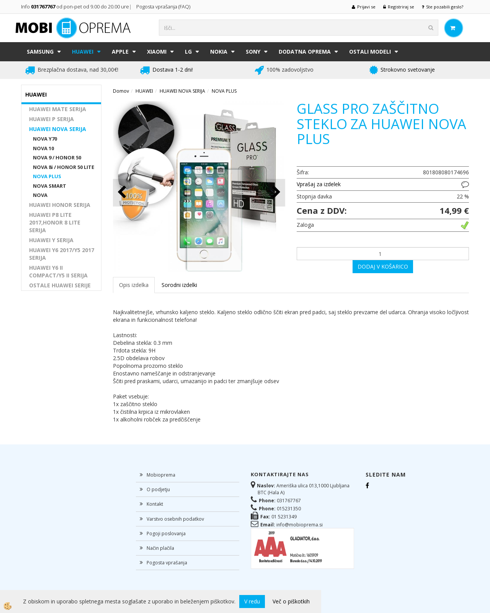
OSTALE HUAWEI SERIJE (60, 285)
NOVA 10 (43, 148)
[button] (275, 192)
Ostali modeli (370, 51)
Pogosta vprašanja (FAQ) (163, 6)
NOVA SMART (49, 185)
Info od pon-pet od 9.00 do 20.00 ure (75, 6)
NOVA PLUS (47, 176)
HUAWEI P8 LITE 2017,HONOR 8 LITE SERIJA (54, 222)
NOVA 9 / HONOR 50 (57, 157)
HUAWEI (82, 51)
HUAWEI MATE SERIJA (57, 109)
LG (188, 51)
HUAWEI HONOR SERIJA (59, 204)
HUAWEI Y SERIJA (51, 240)
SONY (253, 51)
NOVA (40, 195)
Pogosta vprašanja (167, 562)
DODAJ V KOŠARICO (383, 266)
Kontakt (155, 504)
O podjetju (158, 489)
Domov (121, 91)
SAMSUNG (40, 51)
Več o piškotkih (291, 601)
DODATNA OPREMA (305, 51)
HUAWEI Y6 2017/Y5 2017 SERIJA (61, 253)
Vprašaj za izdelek (319, 184)
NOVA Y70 (45, 138)
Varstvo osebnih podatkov (175, 519)
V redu (252, 601)
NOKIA (218, 51)
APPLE (120, 51)
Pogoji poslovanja (166, 533)
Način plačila (160, 548)
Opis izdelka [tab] (134, 284)
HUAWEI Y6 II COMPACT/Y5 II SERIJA (58, 271)
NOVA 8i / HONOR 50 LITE (63, 167)
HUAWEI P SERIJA (51, 119)
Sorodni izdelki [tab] (179, 284)
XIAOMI (157, 51)
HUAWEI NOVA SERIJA (57, 129)
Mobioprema (161, 475)
